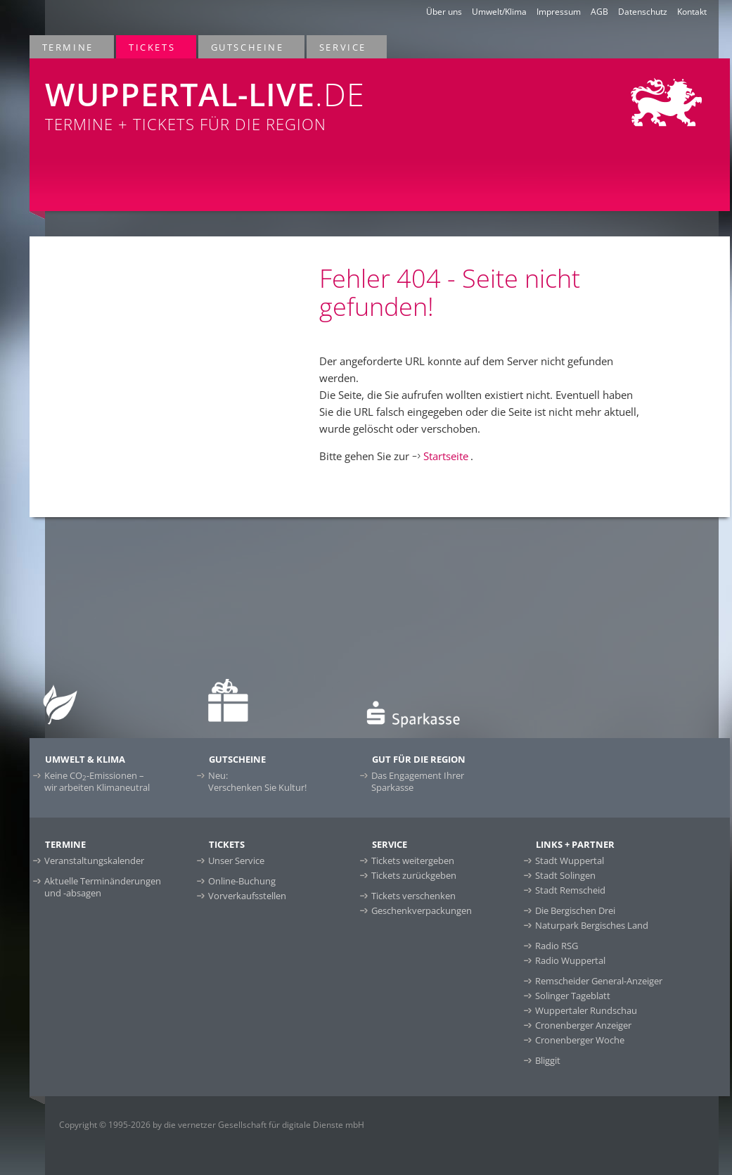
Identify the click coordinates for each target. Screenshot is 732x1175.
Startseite (445, 456)
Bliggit (547, 1060)
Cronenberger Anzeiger (583, 1025)
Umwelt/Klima (499, 12)
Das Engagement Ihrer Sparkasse (417, 781)
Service (343, 46)
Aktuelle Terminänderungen (102, 887)
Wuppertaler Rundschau (586, 1010)
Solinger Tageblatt (572, 995)
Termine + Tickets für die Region (237, 96)
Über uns (444, 12)
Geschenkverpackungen (421, 910)
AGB (599, 12)
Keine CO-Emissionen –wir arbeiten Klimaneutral (97, 781)
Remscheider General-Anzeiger (598, 980)
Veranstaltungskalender (94, 860)
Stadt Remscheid (570, 890)
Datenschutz (642, 12)
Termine (69, 46)
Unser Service (236, 860)
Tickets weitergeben (412, 860)
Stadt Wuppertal (569, 860)
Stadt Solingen (565, 875)
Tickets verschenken (413, 895)
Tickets (152, 46)
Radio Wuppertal (570, 960)
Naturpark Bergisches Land (591, 925)
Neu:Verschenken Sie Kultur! (257, 781)
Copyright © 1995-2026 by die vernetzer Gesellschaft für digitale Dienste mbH (211, 1125)
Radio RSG (556, 945)
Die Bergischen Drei (575, 910)
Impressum (559, 12)
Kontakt (692, 12)
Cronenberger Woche (579, 1040)
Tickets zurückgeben (413, 875)
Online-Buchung (242, 881)
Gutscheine (248, 46)
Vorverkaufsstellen (247, 895)
